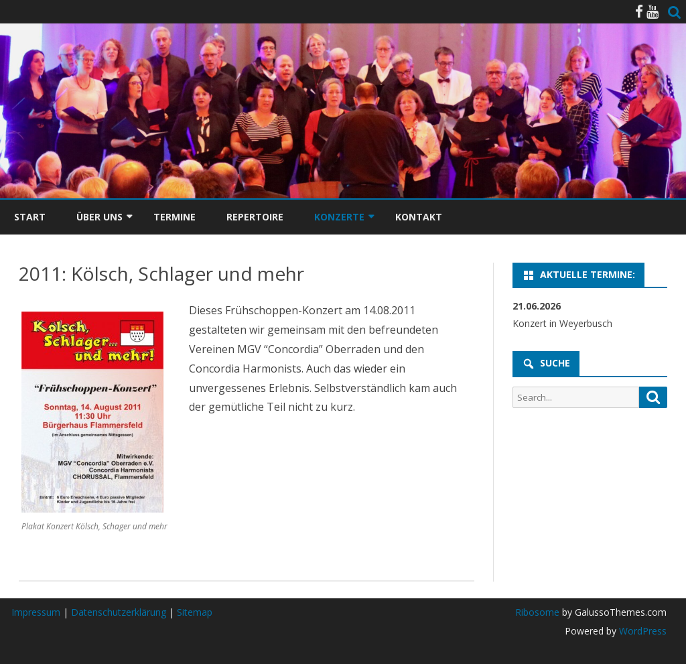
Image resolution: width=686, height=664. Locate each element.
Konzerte (339, 216)
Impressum (35, 612)
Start (30, 216)
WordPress (641, 630)
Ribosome (537, 612)
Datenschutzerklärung (118, 612)
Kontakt (418, 216)
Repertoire (254, 216)
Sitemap (194, 612)
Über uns (99, 216)
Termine (174, 216)
